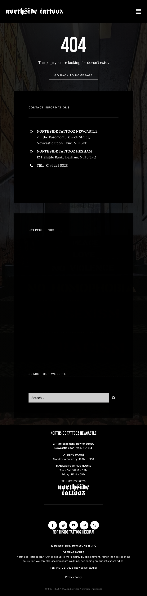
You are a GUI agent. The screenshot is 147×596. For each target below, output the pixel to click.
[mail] (84, 525)
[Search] (113, 400)
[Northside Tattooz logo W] (34, 9)
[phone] (94, 525)
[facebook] (33, 181)
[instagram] (54, 181)
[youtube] (73, 525)
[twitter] (43, 181)
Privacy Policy (73, 577)
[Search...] (69, 400)
